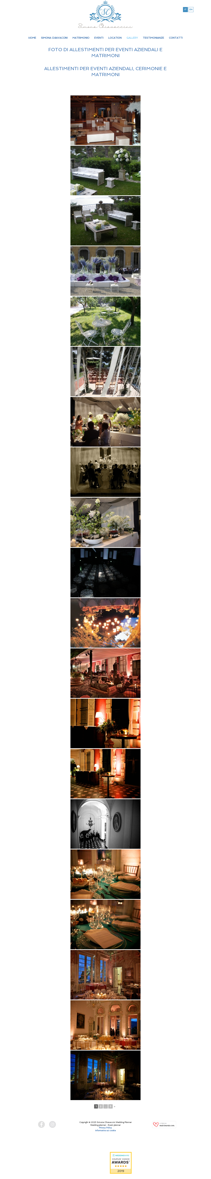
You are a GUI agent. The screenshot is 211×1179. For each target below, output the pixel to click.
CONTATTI (176, 37)
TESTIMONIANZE (153, 37)
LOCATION (115, 37)
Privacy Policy (105, 1128)
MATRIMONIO (80, 37)
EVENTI (98, 37)
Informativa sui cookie (105, 1130)
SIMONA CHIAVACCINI (54, 37)
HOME (32, 37)
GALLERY (132, 37)
